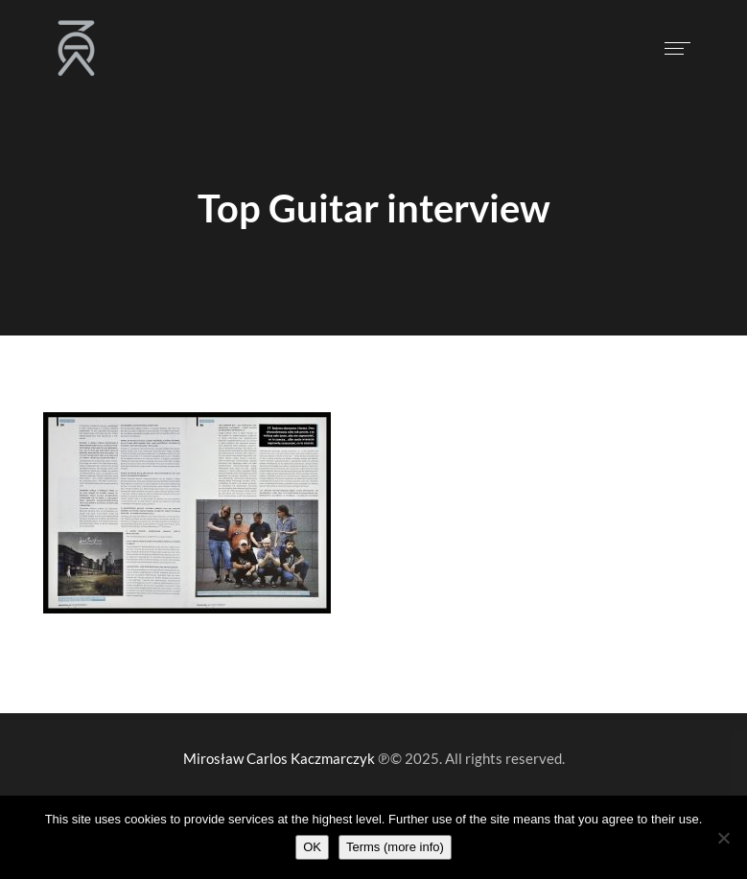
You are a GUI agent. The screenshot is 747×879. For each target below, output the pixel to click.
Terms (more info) (395, 847)
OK (312, 847)
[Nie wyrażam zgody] (723, 837)
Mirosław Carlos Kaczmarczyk (279, 758)
